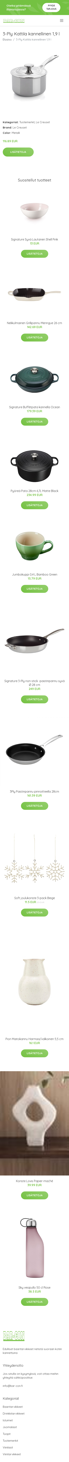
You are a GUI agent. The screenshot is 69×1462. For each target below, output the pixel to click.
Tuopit (6, 1434)
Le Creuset (43, 122)
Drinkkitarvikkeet (13, 1413)
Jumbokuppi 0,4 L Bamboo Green (34, 574)
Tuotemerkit (27, 122)
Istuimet (8, 1420)
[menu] (62, 20)
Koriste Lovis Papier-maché (34, 1181)
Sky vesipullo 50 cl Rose (34, 1287)
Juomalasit (10, 1427)
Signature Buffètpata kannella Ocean (34, 407)
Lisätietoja (18, 152)
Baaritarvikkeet (13, 1406)
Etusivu (7, 39)
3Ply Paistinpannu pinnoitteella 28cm (34, 791)
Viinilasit (8, 1447)
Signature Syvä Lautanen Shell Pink (34, 239)
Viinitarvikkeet (12, 1454)
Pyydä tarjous (51, 7)
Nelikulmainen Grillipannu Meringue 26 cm (34, 323)
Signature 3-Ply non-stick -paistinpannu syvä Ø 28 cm (34, 683)
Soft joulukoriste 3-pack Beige (34, 898)
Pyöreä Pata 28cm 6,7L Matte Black (34, 491)
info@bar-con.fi (13, 1386)
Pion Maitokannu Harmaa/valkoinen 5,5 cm (34, 1039)
